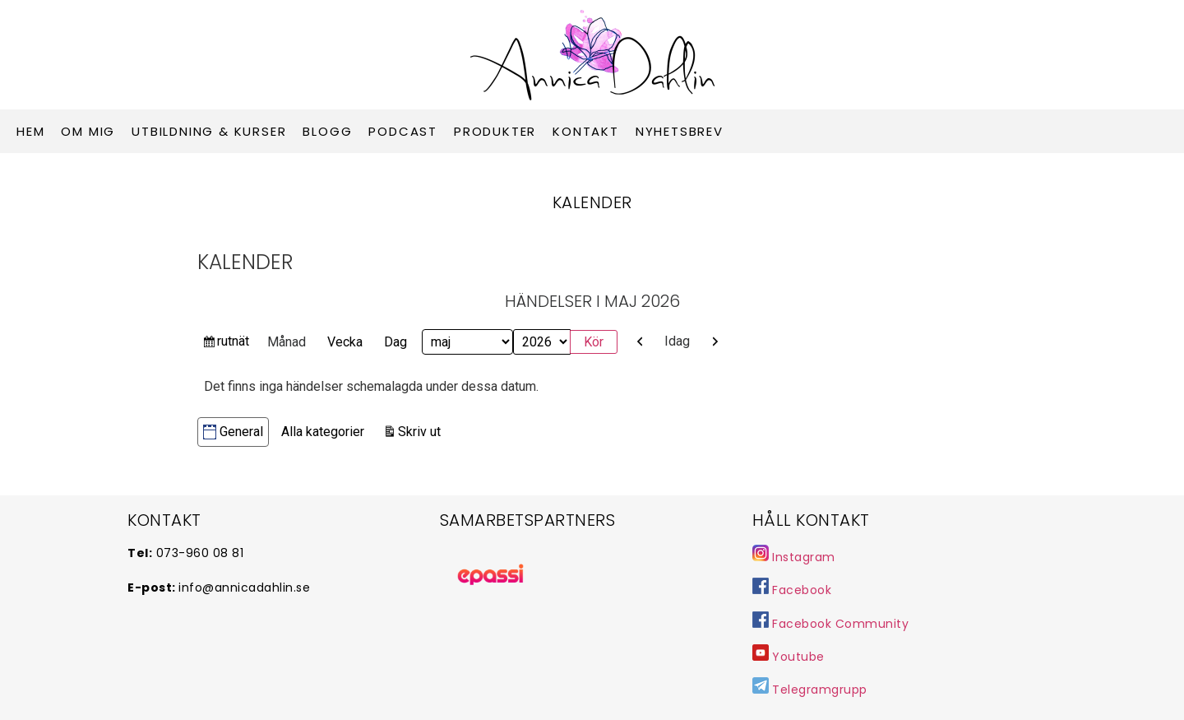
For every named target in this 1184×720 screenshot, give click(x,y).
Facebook (792, 590)
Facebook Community (830, 623)
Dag (395, 342)
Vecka (345, 342)
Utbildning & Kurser (209, 131)
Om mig (88, 131)
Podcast (402, 131)
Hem (30, 131)
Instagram (793, 557)
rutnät (232, 343)
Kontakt (586, 131)
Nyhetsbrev (680, 131)
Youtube (798, 656)
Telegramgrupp (809, 689)
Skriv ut (422, 429)
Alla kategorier (322, 431)
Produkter (495, 131)
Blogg (327, 131)
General (233, 431)
